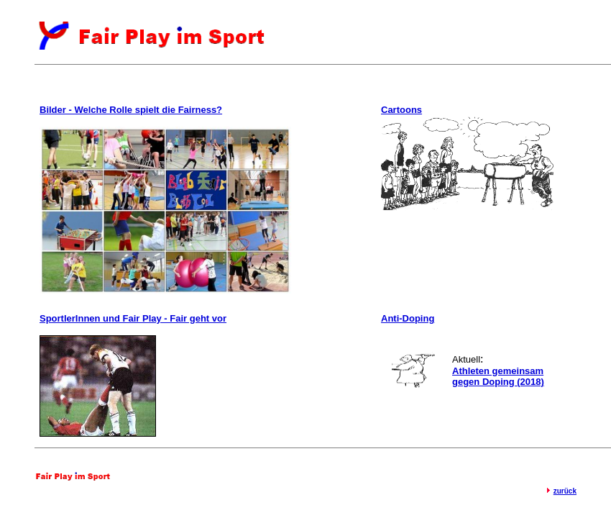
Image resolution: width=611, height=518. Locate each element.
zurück (564, 491)
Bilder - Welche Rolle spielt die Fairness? (131, 109)
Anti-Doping (407, 318)
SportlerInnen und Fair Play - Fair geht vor (133, 318)
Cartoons (401, 109)
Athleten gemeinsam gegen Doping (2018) (498, 376)
